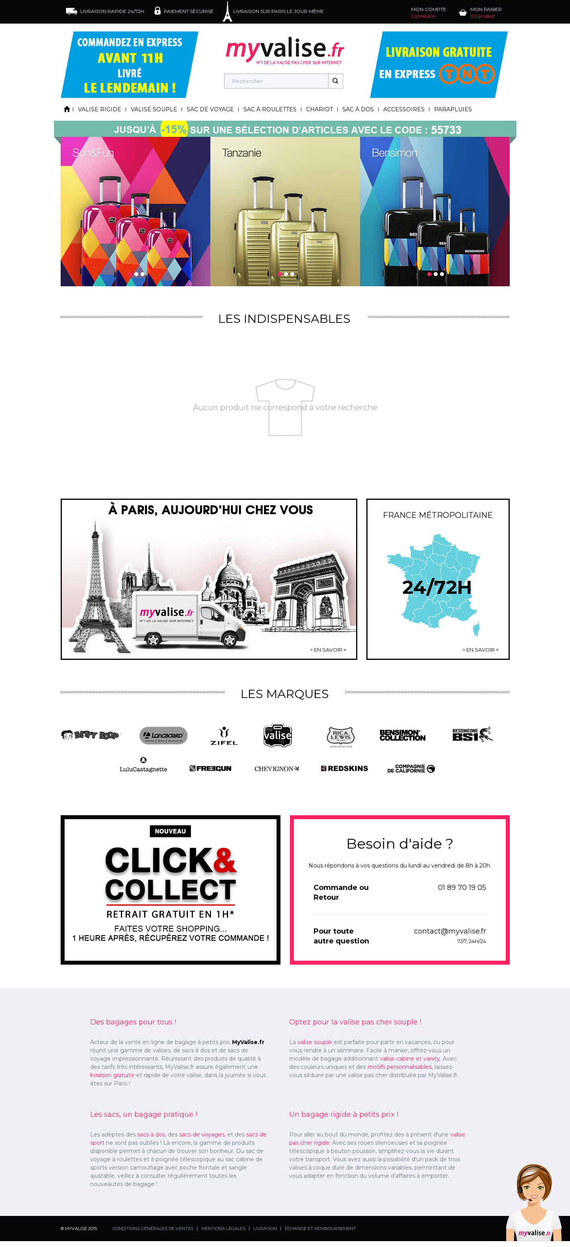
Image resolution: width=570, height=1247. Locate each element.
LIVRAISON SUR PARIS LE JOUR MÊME (278, 11)
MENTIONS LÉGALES (223, 1228)
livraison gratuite (112, 1075)
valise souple (314, 1042)
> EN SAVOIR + (328, 650)
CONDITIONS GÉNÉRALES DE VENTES (153, 1228)
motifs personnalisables (400, 1066)
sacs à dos (151, 1134)
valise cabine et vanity (410, 1058)
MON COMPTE (428, 12)
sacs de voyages (202, 1134)
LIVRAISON (265, 1228)
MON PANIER (486, 12)
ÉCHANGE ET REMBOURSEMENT (320, 1228)
